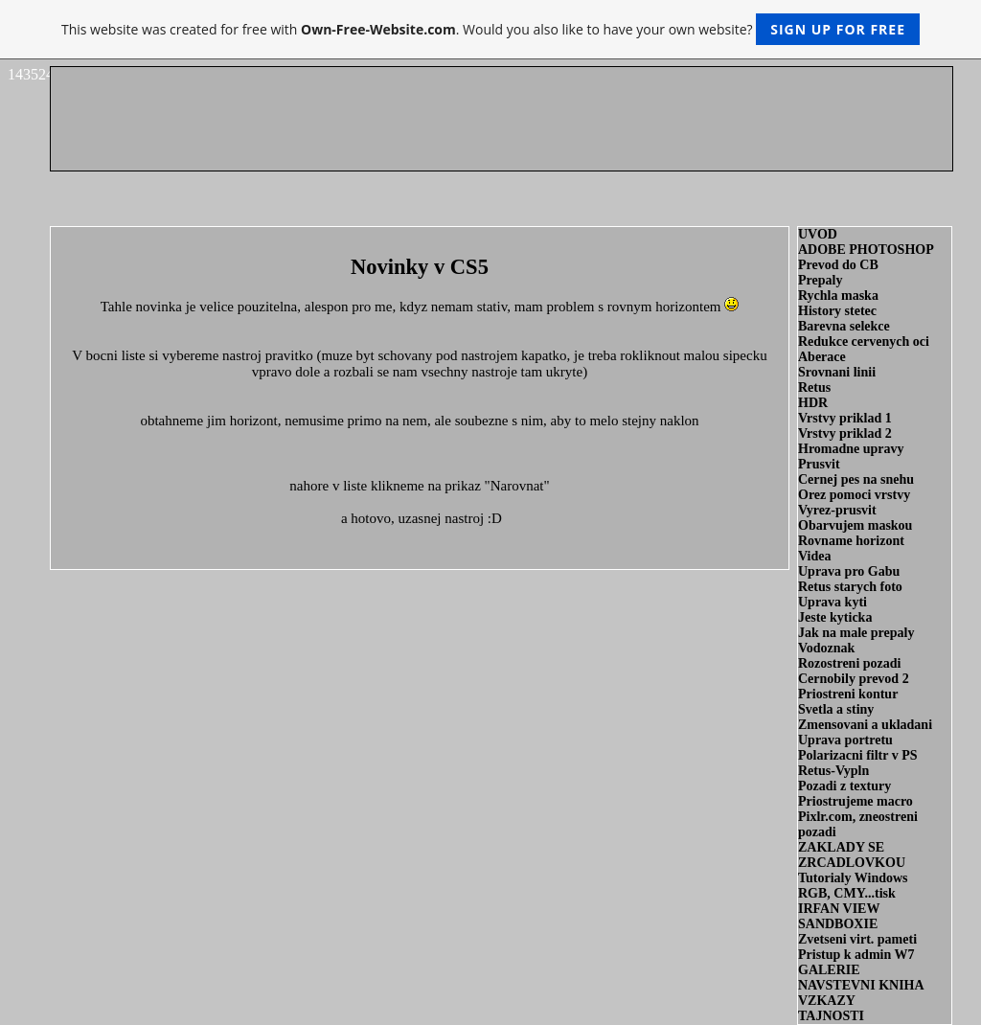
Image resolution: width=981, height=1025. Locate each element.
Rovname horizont (851, 541)
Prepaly (820, 280)
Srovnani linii (837, 372)
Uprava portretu (845, 740)
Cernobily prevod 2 (853, 679)
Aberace (822, 357)
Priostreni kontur (848, 694)
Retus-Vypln (833, 770)
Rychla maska (838, 295)
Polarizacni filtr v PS (858, 755)
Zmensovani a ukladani (865, 725)
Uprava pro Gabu (849, 571)
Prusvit (819, 464)
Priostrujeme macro (855, 801)
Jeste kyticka (835, 617)
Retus (814, 387)
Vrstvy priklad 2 (845, 433)
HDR (813, 403)
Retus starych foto (850, 587)
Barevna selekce (844, 326)
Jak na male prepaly (856, 633)
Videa (814, 556)
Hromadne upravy (851, 449)
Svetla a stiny (836, 709)
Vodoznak (826, 648)
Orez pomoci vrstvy (854, 495)
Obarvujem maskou (855, 525)
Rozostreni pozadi (849, 663)
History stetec (837, 311)
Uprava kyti (832, 602)
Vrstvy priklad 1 (845, 418)
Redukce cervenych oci (863, 341)
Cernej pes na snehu (856, 479)
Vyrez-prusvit (837, 510)
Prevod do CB (838, 265)
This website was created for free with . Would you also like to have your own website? (490, 29)
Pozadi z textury (844, 786)
